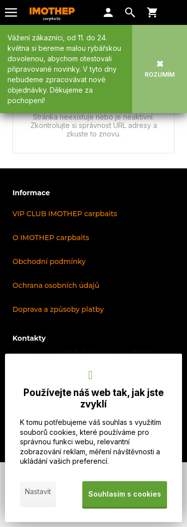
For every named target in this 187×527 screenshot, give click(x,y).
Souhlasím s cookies (124, 494)
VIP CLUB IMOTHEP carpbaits (64, 213)
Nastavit (38, 491)
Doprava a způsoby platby (58, 309)
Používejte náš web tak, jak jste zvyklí (93, 398)
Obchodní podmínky (49, 261)
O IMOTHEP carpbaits (50, 237)
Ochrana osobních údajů (55, 285)
